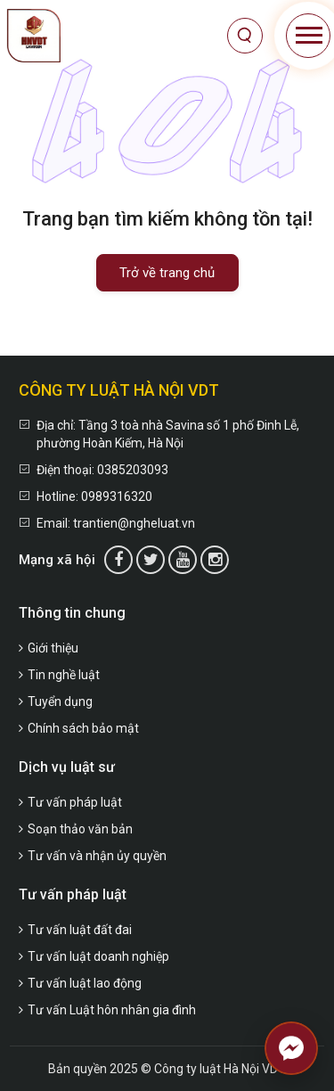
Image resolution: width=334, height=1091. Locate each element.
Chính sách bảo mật (79, 728)
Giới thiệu (48, 648)
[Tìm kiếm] (245, 35)
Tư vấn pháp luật (70, 802)
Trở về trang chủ (167, 273)
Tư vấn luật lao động (80, 983)
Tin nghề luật (59, 675)
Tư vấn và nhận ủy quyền (93, 856)
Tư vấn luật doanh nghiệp (94, 956)
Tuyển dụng (56, 701)
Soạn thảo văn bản (76, 829)
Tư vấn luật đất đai (75, 930)
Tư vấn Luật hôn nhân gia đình (107, 1010)
